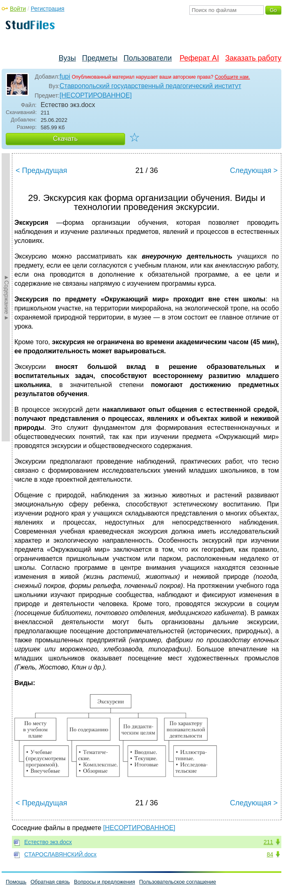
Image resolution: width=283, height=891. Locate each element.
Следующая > (254, 170)
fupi (65, 76)
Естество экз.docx (48, 842)
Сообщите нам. (232, 77)
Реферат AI (199, 58)
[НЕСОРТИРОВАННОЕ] (96, 95)
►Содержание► (6, 297)
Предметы (99, 58)
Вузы (67, 58)
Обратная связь (50, 882)
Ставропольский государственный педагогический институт (150, 85)
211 (268, 842)
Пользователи (148, 58)
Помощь (16, 882)
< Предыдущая (41, 170)
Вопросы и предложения (104, 882)
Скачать (65, 138)
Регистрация (47, 8)
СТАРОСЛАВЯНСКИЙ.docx (60, 854)
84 (270, 854)
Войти (18, 8)
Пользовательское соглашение (177, 882)
